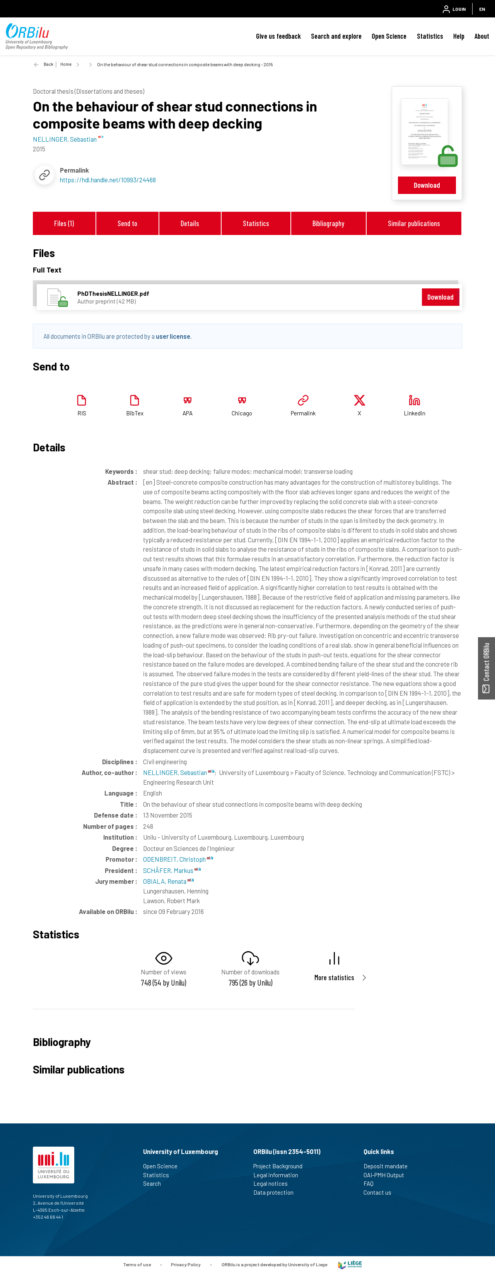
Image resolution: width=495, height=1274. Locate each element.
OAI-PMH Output (387, 1174)
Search (155, 1183)
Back (48, 64)
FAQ (372, 1183)
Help (458, 36)
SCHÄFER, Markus (172, 870)
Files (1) (64, 223)
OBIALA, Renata (168, 881)
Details (190, 223)
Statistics (430, 36)
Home (66, 64)
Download (427, 184)
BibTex (134, 413)
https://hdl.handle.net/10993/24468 (108, 179)
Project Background (281, 1166)
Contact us (381, 1192)
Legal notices (273, 1183)
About (482, 36)
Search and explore (336, 36)
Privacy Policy (186, 1264)
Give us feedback (278, 36)
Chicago (242, 413)
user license (173, 336)
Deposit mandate (389, 1166)
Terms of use (137, 1264)
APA (188, 413)
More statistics (334, 977)
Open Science (389, 36)
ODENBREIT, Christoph (178, 859)
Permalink (303, 413)
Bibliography (328, 223)
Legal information (279, 1174)
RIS (81, 413)
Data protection (276, 1192)
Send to (127, 223)
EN (482, 9)
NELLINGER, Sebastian (178, 772)
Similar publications (414, 223)
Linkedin (414, 413)
